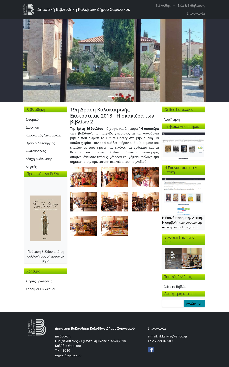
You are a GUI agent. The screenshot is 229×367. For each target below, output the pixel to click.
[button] (83, 176)
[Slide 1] (111, 96)
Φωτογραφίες (36, 151)
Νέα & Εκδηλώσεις (191, 5)
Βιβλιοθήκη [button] (164, 5)
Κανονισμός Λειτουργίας (43, 135)
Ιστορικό (32, 119)
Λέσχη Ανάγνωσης (39, 159)
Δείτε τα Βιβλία (175, 287)
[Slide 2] (118, 96)
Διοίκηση (32, 127)
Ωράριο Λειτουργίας (40, 143)
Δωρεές (31, 167)
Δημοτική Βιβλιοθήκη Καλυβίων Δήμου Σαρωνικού (84, 9)
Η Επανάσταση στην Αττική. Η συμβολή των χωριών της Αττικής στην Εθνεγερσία (182, 222)
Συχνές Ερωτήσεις (39, 281)
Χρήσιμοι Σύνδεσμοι (40, 289)
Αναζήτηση (172, 119)
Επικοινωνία (196, 13)
